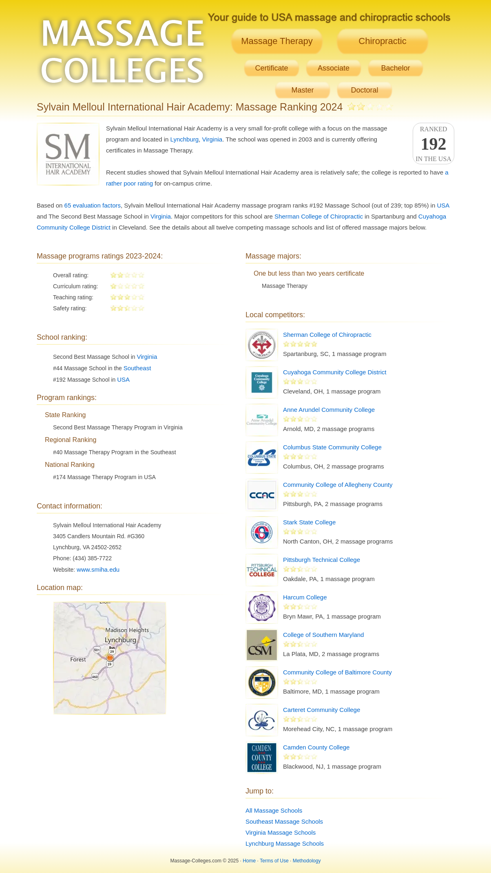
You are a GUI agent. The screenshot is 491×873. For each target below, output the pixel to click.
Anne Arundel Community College (329, 409)
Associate (333, 68)
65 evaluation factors (92, 205)
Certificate (271, 68)
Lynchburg (184, 139)
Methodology (307, 861)
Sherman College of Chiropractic (318, 216)
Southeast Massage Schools (284, 821)
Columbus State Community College (332, 447)
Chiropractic (382, 41)
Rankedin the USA (433, 144)
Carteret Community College (321, 709)
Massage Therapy (277, 41)
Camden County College (316, 747)
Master (302, 90)
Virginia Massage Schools (281, 832)
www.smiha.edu (98, 569)
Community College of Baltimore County (337, 672)
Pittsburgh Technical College (321, 559)
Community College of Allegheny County (337, 484)
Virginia (212, 139)
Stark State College (309, 522)
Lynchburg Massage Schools (285, 843)
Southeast (137, 368)
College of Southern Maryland (323, 634)
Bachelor (395, 68)
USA (443, 205)
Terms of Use (274, 861)
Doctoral (364, 90)
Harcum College (305, 597)
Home (249, 861)
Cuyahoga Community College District (334, 372)
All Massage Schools (274, 810)
